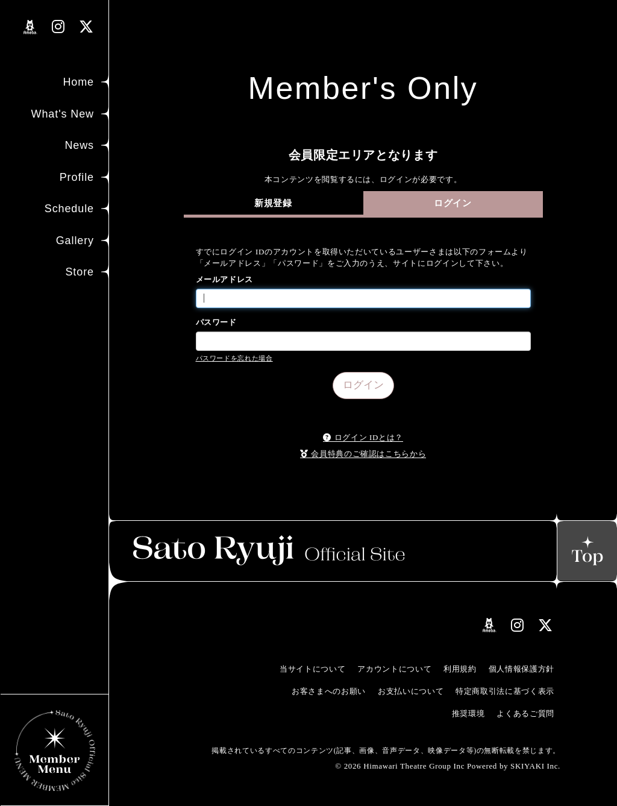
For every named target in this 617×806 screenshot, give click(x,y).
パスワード (216, 322)
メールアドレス (225, 279)
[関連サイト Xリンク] (86, 26)
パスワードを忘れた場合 (234, 358)
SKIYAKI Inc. (535, 765)
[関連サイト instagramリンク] (58, 26)
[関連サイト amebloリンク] (30, 27)
